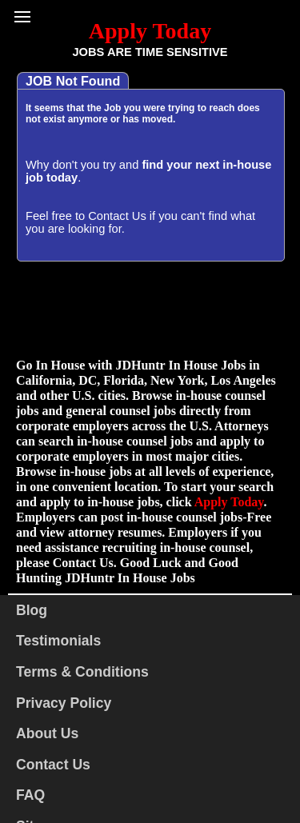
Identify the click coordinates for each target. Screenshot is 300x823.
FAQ (30, 795)
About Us (47, 733)
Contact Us (117, 216)
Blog (31, 610)
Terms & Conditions (82, 672)
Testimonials (58, 641)
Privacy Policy (63, 703)
